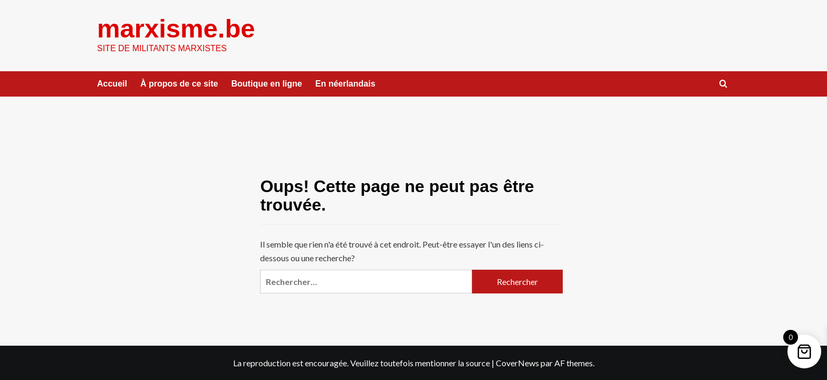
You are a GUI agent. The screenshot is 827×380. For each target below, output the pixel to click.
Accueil (112, 83)
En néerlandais (345, 83)
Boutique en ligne (267, 83)
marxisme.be (176, 28)
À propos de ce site (179, 83)
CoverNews (517, 363)
